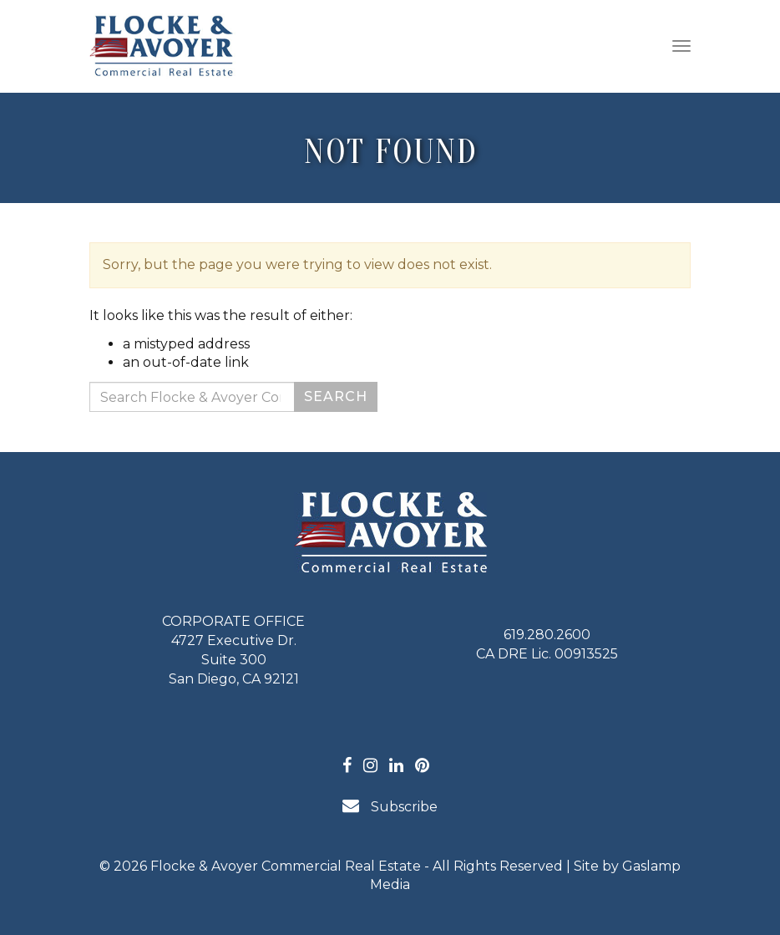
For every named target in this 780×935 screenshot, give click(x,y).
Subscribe (390, 806)
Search (335, 396)
